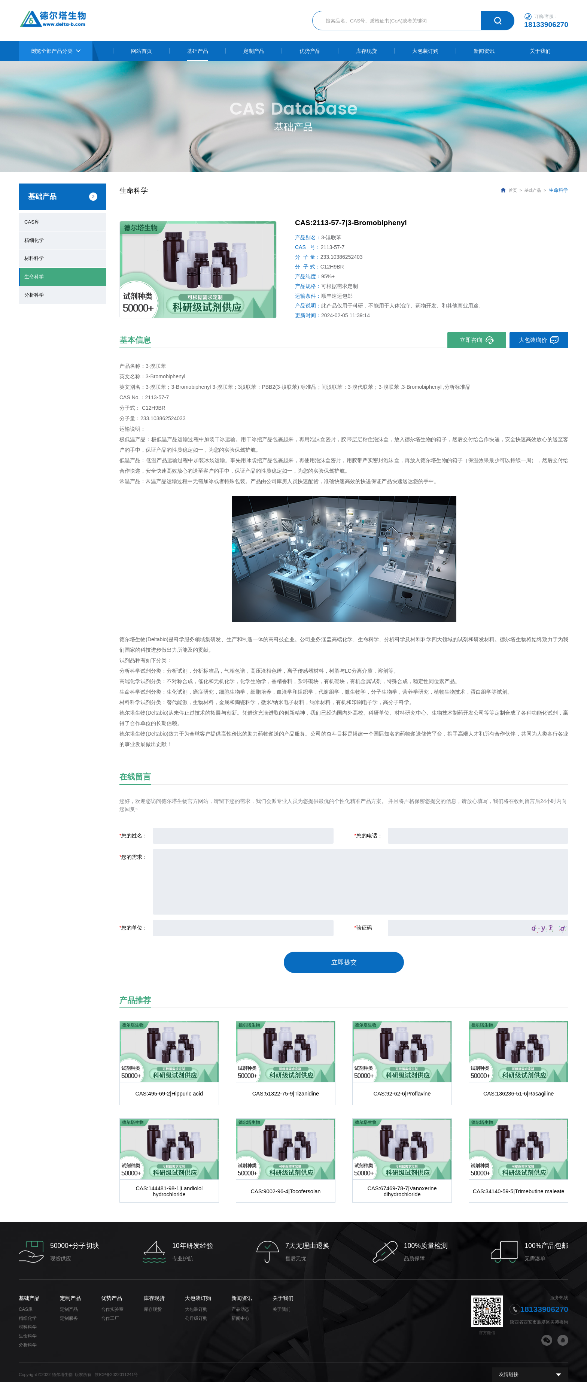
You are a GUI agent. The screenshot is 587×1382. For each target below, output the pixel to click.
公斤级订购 (196, 1313)
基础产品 (532, 190)
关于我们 (283, 1294)
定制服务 (69, 1313)
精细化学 (34, 239)
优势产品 (111, 1294)
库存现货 (154, 1294)
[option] (198, 269)
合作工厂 (110, 1313)
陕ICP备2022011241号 (116, 1370)
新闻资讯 (241, 1294)
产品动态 (240, 1304)
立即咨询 (476, 340)
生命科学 (34, 274)
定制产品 (70, 1294)
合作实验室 (112, 1304)
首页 (513, 190)
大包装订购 (198, 1294)
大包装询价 (539, 340)
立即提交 (344, 960)
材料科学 (34, 257)
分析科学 (34, 292)
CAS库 (31, 221)
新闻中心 (240, 1313)
